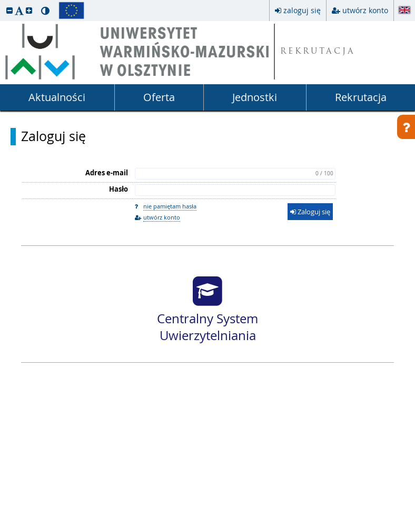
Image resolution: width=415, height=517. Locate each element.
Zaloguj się (53, 136)
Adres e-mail (106, 172)
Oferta (159, 97)
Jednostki (254, 97)
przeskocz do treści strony (2, 2)
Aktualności (56, 97)
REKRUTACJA (317, 52)
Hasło (118, 189)
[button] (9, 10)
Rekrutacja (361, 97)
